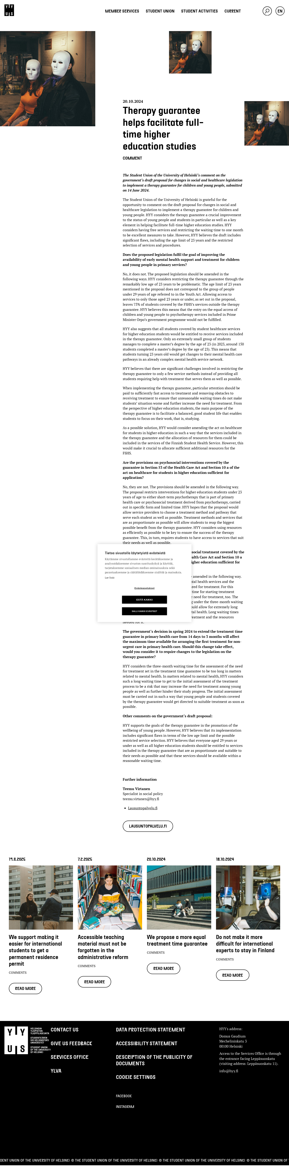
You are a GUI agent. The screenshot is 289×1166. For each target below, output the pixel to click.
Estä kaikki (166, 593)
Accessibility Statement (146, 1044)
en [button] (280, 10)
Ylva (56, 1071)
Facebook (124, 1096)
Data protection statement (150, 1030)
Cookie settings (136, 1077)
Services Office (70, 1057)
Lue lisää (109, 583)
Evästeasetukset (123, 593)
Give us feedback (71, 1044)
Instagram (125, 1107)
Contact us (65, 1030)
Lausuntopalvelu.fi (142, 808)
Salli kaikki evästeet (144, 605)
